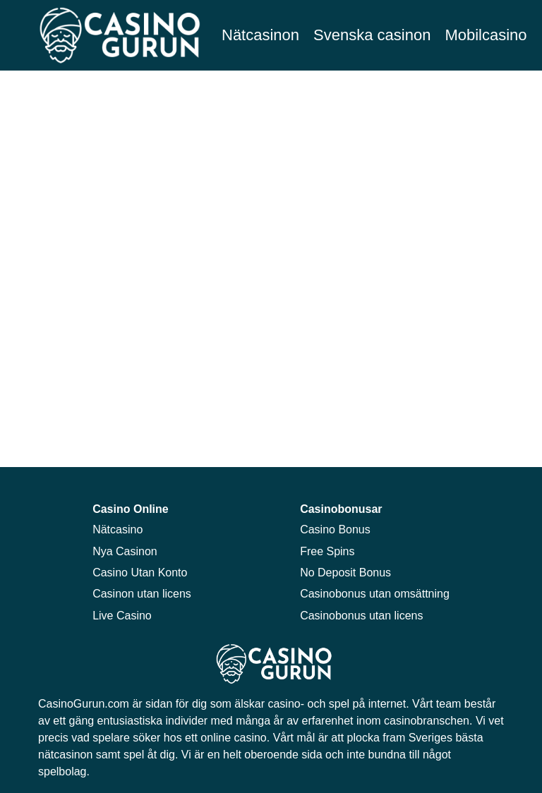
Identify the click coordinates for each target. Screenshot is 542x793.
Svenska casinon (371, 35)
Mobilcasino (485, 35)
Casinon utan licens (141, 594)
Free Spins (327, 551)
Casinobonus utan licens (361, 616)
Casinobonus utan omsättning (375, 594)
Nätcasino (117, 529)
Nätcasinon (260, 35)
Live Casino (122, 616)
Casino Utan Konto (139, 573)
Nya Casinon (124, 551)
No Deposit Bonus (345, 573)
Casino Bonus (335, 529)
